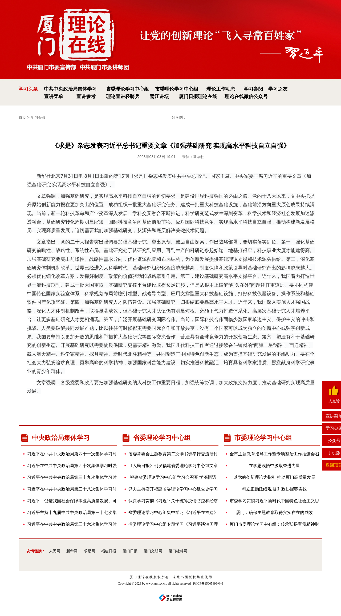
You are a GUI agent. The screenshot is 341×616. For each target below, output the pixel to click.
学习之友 (277, 89)
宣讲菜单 (53, 96)
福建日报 (108, 551)
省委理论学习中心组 (127, 89)
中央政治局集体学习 (55, 437)
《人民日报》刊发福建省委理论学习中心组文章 (173, 465)
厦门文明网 (153, 551)
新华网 (72, 551)
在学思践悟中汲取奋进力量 (264, 465)
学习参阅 (253, 89)
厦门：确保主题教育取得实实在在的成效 (271, 512)
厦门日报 (130, 551)
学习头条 (28, 89)
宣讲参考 (86, 96)
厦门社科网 (178, 551)
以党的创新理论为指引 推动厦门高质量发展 (272, 477)
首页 (22, 118)
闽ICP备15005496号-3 (208, 583)
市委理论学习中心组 (176, 89)
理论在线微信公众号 (246, 96)
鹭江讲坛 (159, 96)
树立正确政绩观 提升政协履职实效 (268, 489)
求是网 (89, 551)
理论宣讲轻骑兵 (123, 96)
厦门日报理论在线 (198, 96)
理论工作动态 (220, 89)
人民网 (54, 551)
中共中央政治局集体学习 (70, 89)
